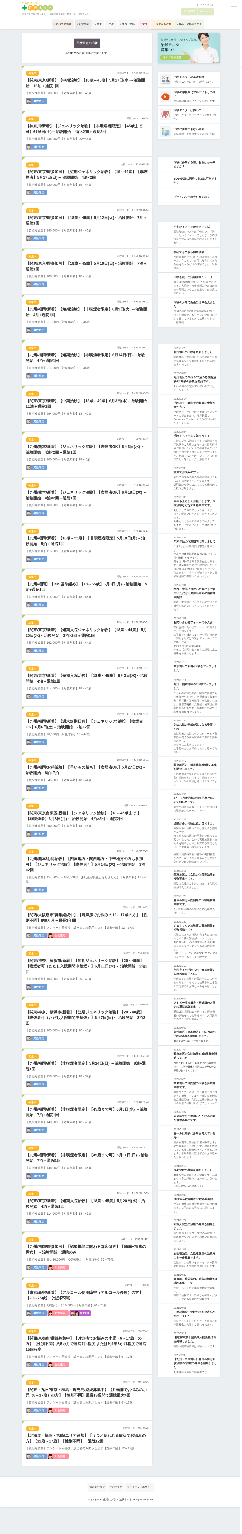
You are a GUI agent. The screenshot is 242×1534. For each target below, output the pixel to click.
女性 (153, 24)
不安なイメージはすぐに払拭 (192, 234)
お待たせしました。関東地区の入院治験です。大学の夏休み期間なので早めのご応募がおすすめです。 (194, 1101)
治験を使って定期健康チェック (193, 285)
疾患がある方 (179, 24)
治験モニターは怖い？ (188, 115)
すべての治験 (38, 24)
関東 (87, 24)
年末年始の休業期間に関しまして (195, 558)
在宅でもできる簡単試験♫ (190, 260)
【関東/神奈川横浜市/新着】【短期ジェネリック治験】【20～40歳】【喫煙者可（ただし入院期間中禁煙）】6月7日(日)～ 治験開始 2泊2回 (87, 1036)
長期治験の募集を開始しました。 (195, 1214)
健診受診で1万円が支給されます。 (194, 1075)
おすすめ (65, 24)
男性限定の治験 (87, 43)
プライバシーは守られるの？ (192, 203)
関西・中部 (130, 24)
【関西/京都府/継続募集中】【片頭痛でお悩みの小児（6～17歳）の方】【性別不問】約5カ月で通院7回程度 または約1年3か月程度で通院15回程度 (86, 1369)
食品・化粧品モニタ (213, 24)
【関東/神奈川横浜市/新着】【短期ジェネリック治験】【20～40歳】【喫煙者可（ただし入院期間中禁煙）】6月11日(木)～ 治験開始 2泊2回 (87, 984)
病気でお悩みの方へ (186, 487)
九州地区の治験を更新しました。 (195, 362)
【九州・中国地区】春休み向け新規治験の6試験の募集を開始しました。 (195, 1422)
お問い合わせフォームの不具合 (193, 643)
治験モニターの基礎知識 (189, 77)
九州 (107, 24)
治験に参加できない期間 (189, 134)
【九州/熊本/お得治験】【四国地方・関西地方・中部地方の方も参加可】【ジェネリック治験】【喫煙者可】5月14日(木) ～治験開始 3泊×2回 (86, 880)
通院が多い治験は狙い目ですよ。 (195, 847)
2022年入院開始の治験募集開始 (193, 1243)
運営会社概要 (94, 1514)
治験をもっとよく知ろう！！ (192, 447)
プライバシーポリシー (141, 1514)
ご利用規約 (115, 1514)
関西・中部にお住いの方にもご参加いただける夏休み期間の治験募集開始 (195, 614)
